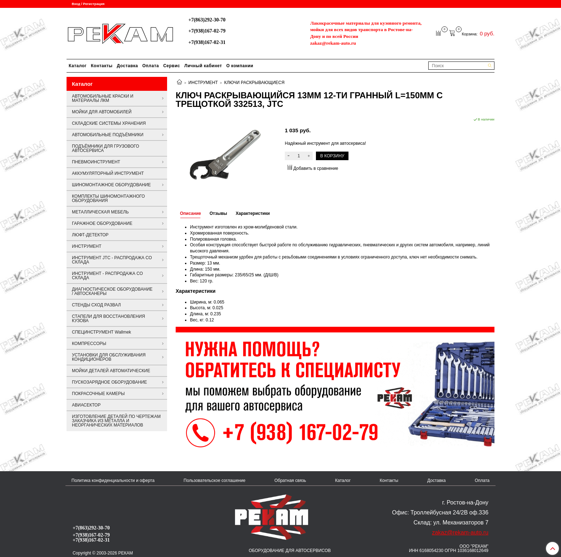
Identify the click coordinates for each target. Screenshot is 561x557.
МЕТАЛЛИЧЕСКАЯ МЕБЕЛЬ (100, 212)
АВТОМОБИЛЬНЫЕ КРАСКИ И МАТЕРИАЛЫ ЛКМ (102, 98)
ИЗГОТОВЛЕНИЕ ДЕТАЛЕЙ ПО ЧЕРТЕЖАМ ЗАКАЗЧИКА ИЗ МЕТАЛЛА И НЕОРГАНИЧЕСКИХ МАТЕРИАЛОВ (116, 421)
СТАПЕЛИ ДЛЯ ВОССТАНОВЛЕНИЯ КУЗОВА (108, 318)
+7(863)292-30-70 (206, 20)
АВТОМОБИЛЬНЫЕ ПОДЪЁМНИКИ (107, 134)
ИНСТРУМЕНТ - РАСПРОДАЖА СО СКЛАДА (107, 275)
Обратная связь (290, 480)
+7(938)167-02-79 (206, 31)
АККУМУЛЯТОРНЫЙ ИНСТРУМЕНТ (108, 173)
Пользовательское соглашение (214, 480)
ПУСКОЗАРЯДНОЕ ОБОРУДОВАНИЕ (109, 382)
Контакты (102, 65)
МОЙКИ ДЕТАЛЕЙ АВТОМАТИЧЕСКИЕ (111, 370)
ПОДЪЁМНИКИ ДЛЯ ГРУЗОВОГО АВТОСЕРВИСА (105, 148)
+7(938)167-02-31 (206, 42)
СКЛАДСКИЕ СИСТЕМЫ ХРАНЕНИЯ (109, 123)
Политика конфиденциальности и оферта (113, 480)
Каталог (78, 65)
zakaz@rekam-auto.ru (333, 43)
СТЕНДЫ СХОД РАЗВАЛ (96, 304)
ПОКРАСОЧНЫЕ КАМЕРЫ (98, 393)
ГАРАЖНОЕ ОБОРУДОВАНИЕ (102, 223)
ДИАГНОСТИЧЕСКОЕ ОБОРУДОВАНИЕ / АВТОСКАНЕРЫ (112, 291)
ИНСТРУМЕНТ (203, 82)
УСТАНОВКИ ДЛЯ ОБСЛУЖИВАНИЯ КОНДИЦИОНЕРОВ (109, 357)
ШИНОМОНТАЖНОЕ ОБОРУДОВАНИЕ (111, 184)
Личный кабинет (203, 65)
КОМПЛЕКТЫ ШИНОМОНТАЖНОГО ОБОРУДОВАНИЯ (108, 198)
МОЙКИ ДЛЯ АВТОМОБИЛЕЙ (102, 111)
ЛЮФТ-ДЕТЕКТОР (90, 234)
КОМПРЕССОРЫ (89, 343)
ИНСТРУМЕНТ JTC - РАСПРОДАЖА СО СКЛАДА (112, 260)
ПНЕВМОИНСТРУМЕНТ (96, 161)
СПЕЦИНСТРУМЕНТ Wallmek (101, 332)
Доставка (127, 65)
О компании (239, 65)
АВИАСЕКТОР (86, 405)
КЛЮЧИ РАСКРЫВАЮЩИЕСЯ (254, 82)
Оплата (150, 65)
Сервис (171, 65)
